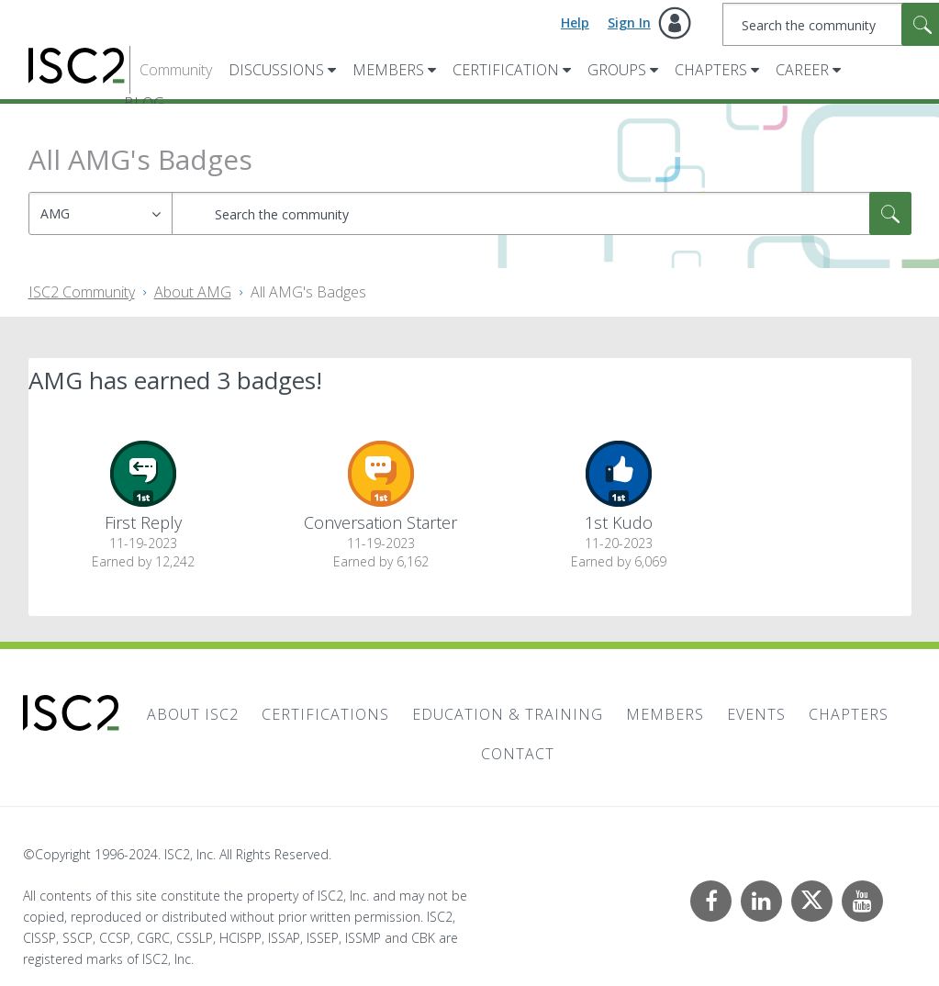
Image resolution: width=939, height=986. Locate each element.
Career (802, 70)
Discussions (276, 70)
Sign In (629, 22)
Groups (616, 70)
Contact (517, 754)
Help (575, 22)
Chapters (711, 70)
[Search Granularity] (100, 213)
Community (176, 70)
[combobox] (541, 213)
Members (388, 70)
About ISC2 (193, 714)
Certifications (325, 714)
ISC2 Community (81, 292)
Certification (506, 70)
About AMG (192, 292)
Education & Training (507, 714)
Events (756, 714)
